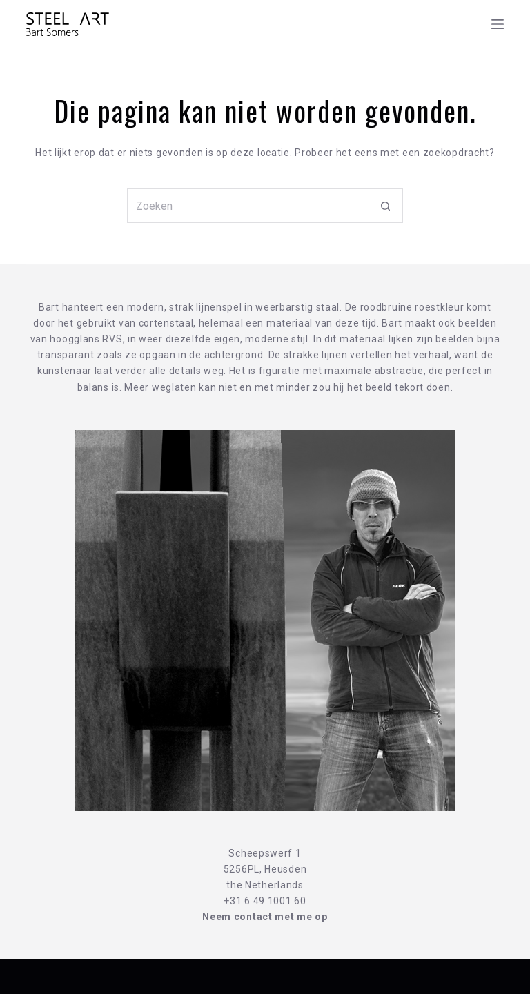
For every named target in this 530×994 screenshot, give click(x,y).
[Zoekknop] (386, 205)
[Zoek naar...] (248, 205)
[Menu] (497, 24)
